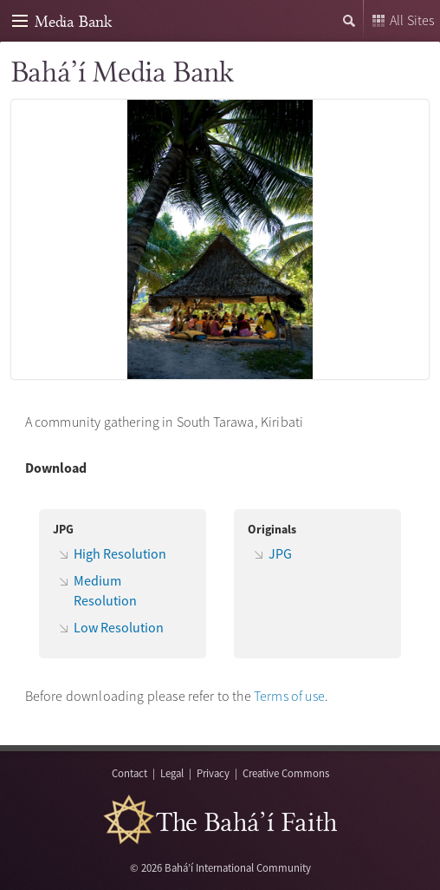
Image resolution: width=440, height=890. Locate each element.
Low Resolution (119, 627)
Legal (172, 773)
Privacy (213, 773)
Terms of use (289, 695)
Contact (129, 773)
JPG (280, 553)
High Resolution (120, 553)
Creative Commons (286, 773)
